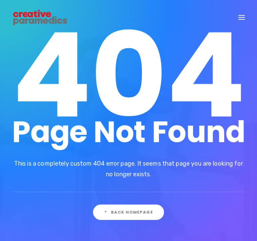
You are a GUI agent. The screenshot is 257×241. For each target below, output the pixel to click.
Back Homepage (128, 212)
